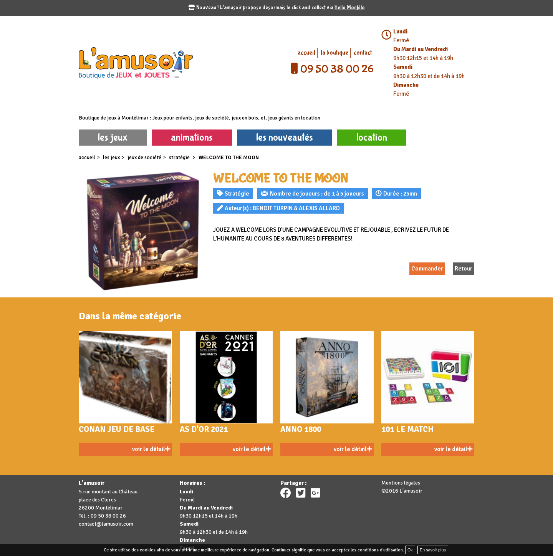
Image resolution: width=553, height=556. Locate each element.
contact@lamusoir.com (106, 524)
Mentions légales (400, 483)
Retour (463, 268)
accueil (306, 52)
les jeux (112, 137)
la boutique (334, 52)
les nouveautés (284, 137)
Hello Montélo (349, 8)
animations (192, 137)
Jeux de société (144, 157)
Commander (427, 268)
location (371, 137)
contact (363, 52)
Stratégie (180, 157)
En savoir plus (433, 550)
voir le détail (151, 449)
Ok (410, 550)
